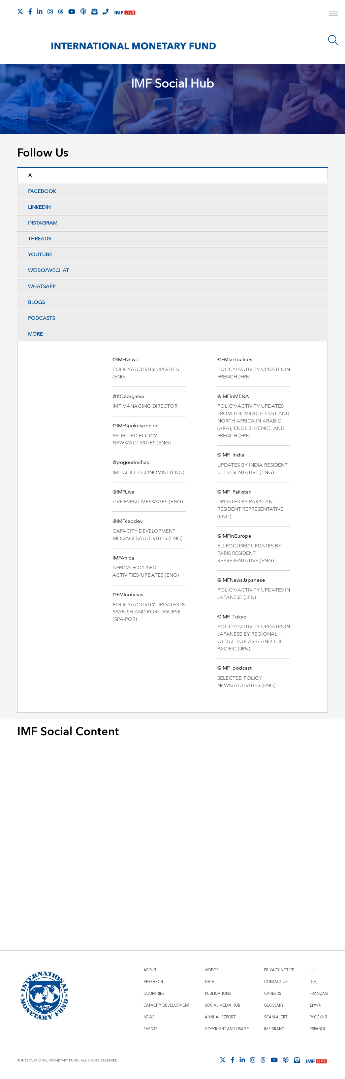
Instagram (42, 223)
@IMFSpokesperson (136, 425)
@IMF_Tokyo (231, 616)
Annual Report (220, 1017)
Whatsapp (42, 286)
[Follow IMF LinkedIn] (39, 11)
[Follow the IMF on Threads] (60, 11)
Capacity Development (167, 1005)
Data (209, 982)
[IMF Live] (125, 12)
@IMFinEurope (234, 536)
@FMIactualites (234, 359)
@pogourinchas (131, 462)
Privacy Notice (279, 970)
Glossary (274, 1005)
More (35, 334)
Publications (218, 993)
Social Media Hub (222, 1005)
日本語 (315, 1005)
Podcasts (41, 318)
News (149, 1017)
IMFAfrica (123, 558)
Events (150, 1029)
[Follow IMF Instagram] (50, 11)
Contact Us (275, 982)
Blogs (36, 302)
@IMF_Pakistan (234, 492)
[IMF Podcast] (83, 11)
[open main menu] (333, 14)
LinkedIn (39, 207)
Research (153, 982)
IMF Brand (274, 1029)
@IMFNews (125, 359)
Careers (272, 993)
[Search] (333, 40)
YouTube (40, 254)
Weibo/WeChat (48, 270)
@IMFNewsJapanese (241, 580)
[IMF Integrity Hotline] (105, 11)
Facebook (42, 191)
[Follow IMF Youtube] (71, 11)
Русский (318, 1017)
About (150, 970)
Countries (154, 993)
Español (318, 1029)
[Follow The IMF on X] (20, 11)
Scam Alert (275, 1017)
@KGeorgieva (128, 396)
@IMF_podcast (234, 668)
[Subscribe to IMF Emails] (94, 11)
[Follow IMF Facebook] (30, 11)
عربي (313, 970)
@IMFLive (123, 492)
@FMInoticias (128, 594)
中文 (313, 982)
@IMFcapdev (128, 521)
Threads (39, 238)
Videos (211, 970)
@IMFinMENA (233, 396)
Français (319, 993)
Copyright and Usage (227, 1029)
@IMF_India (230, 455)
